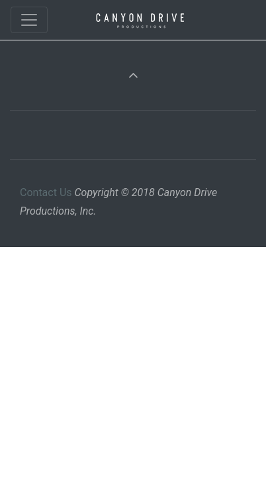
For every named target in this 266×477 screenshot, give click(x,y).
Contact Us (46, 192)
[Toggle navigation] (29, 20)
